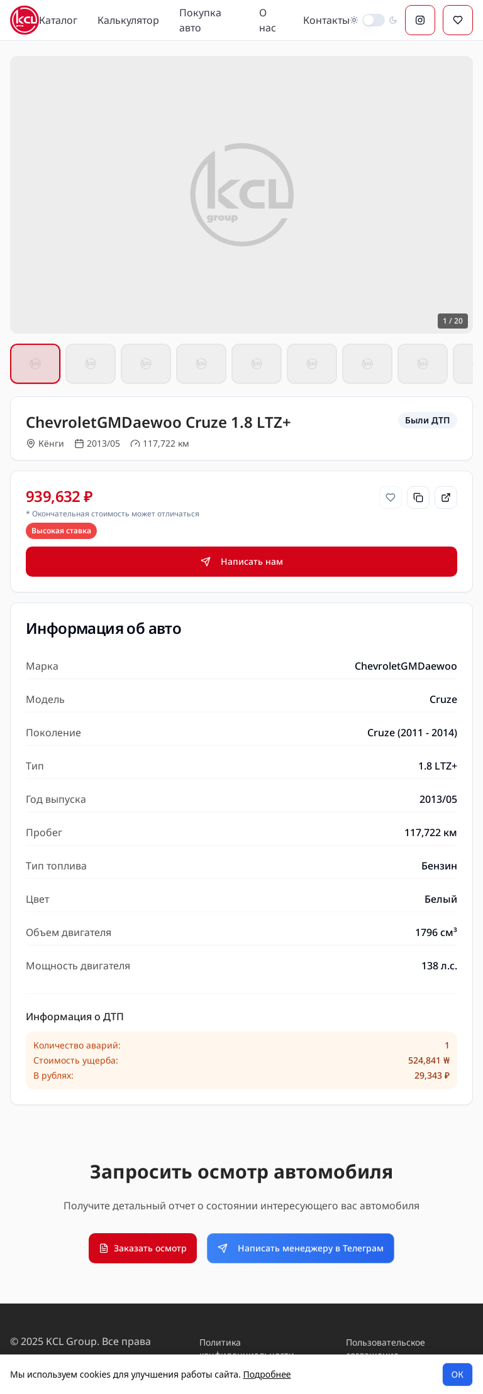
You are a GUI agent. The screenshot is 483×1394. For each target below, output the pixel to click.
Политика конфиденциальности (246, 1348)
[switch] (373, 20)
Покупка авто (200, 20)
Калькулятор (128, 20)
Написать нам (242, 561)
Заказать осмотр (143, 1248)
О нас (267, 20)
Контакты (326, 20)
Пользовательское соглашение (385, 1348)
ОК (458, 1374)
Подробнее (267, 1374)
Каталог (58, 20)
